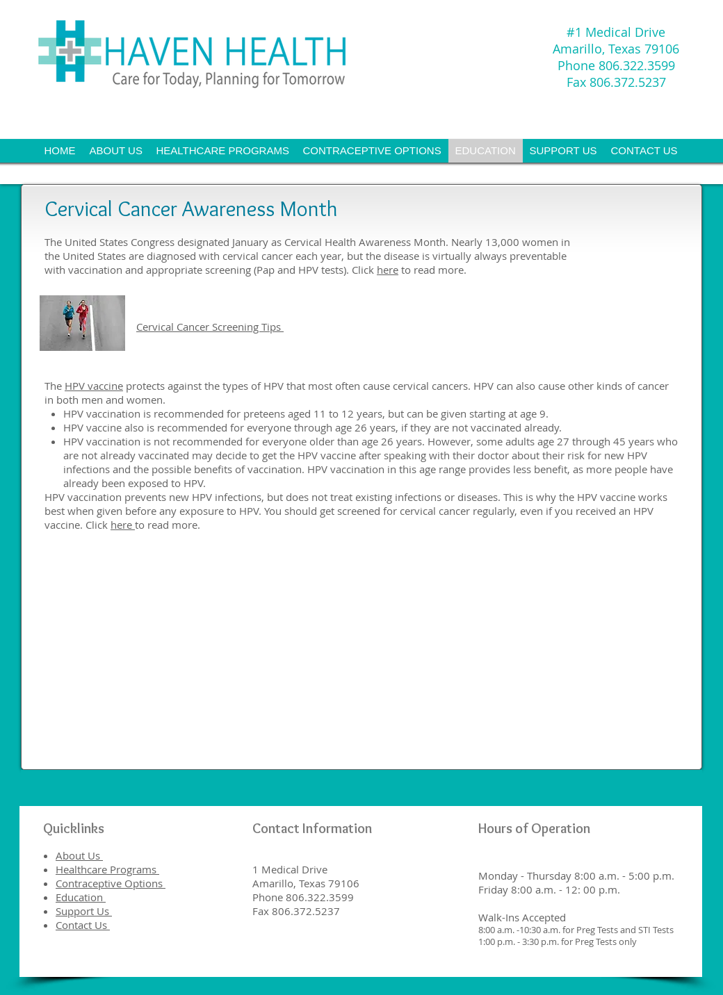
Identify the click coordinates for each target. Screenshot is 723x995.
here (387, 270)
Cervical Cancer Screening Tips (210, 327)
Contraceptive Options (110, 883)
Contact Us (83, 925)
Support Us (84, 911)
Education (81, 897)
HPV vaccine (94, 386)
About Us (79, 855)
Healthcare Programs (107, 869)
